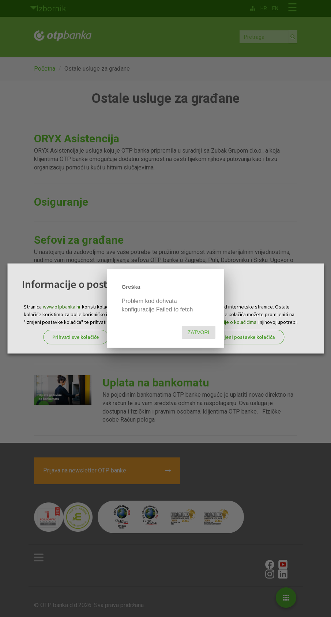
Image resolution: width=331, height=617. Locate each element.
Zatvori (199, 332)
